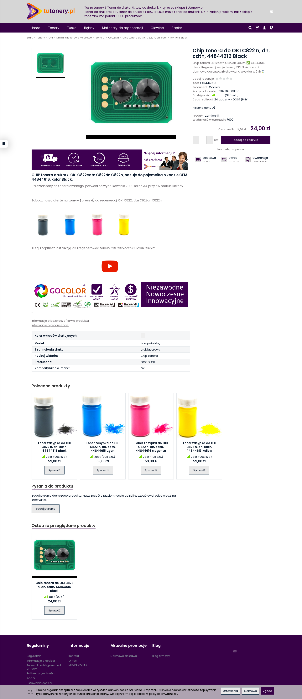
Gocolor (214, 87)
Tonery (53, 28)
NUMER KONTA (78, 665)
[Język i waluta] (271, 28)
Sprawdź (54, 470)
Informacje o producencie (50, 325)
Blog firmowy (161, 656)
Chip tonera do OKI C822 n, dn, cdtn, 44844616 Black (54, 587)
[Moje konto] (264, 28)
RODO (31, 678)
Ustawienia (230, 691)
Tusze (71, 28)
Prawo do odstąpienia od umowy (44, 667)
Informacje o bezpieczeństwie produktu (60, 321)
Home (35, 28)
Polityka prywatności (41, 673)
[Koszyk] (257, 28)
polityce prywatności (163, 694)
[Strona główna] (51, 11)
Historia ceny (204, 108)
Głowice (157, 28)
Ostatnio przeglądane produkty (64, 525)
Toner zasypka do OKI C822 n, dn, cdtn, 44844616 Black (54, 447)
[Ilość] (203, 140)
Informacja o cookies (41, 661)
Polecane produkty (51, 386)
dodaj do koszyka (245, 140)
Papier (177, 28)
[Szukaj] (250, 28)
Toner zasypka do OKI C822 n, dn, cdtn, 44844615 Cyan (102, 447)
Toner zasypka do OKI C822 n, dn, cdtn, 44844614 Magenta (151, 447)
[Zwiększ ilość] (196, 140)
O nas (73, 661)
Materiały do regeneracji (122, 28)
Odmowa (250, 691)
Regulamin (34, 656)
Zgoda (267, 691)
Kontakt (74, 656)
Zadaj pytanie (45, 509)
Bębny (89, 28)
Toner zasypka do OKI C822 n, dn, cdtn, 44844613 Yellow (199, 447)
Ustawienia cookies (40, 683)
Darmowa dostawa (124, 656)
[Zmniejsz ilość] (209, 140)
